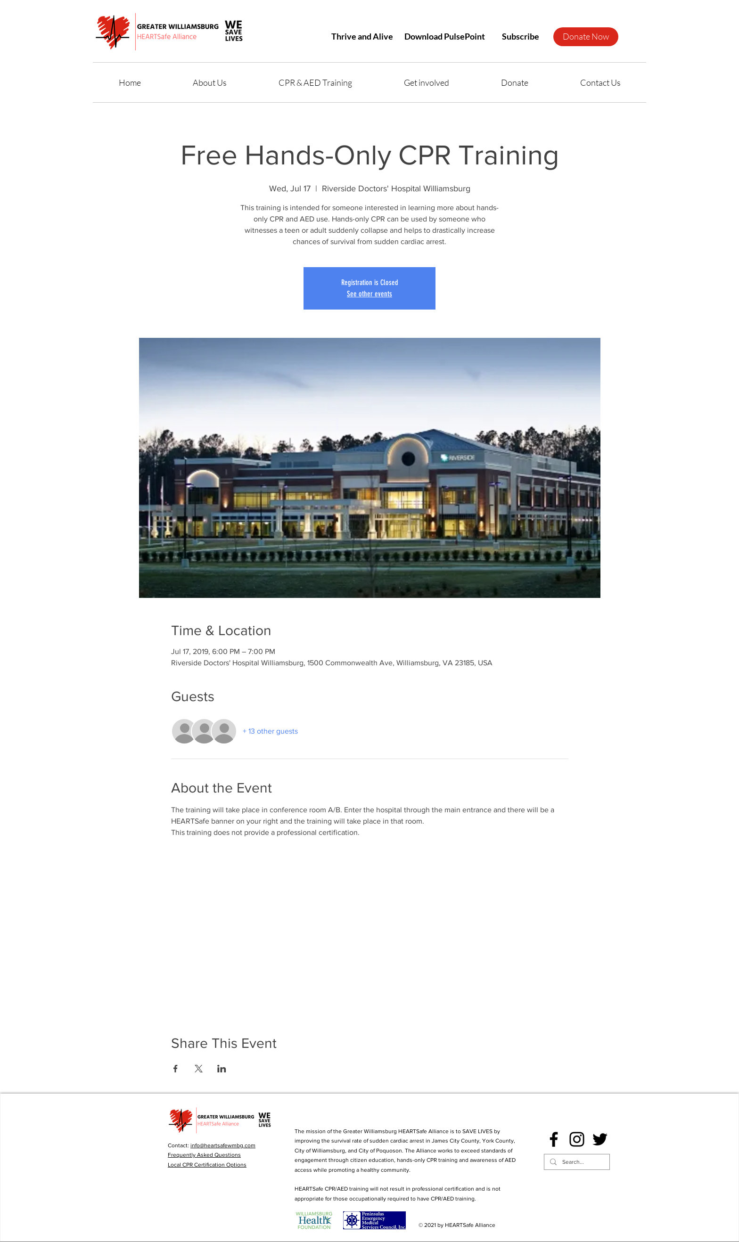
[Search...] (576, 1162)
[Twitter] (600, 1139)
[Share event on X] (198, 1068)
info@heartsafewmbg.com (222, 1145)
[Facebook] (554, 1139)
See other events (369, 293)
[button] (520, 36)
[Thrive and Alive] (362, 36)
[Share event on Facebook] (175, 1068)
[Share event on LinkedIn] (221, 1068)
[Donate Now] (585, 36)
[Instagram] (577, 1139)
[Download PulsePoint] (444, 36)
